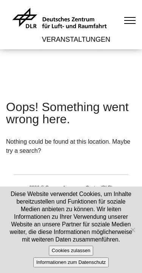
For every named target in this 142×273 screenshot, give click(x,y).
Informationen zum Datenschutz (71, 262)
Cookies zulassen (71, 250)
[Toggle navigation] (130, 20)
